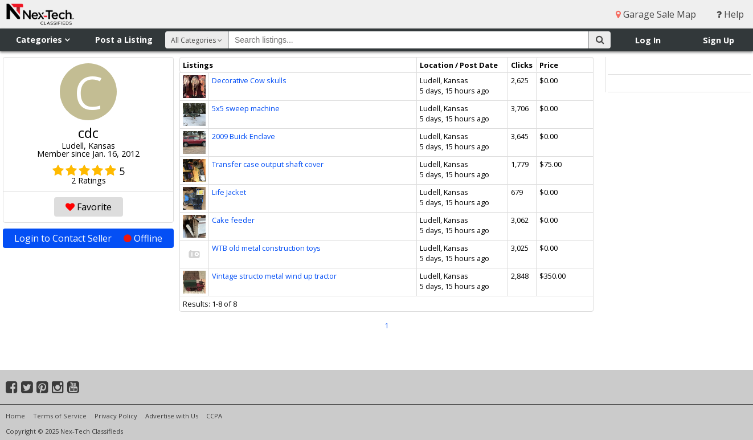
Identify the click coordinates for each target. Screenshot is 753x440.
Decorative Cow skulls (249, 80)
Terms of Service (60, 416)
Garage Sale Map (656, 14)
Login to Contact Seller (88, 238)
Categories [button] (42, 39)
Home (15, 416)
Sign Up (718, 40)
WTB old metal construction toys (266, 248)
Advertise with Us (171, 416)
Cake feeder (233, 220)
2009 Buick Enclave (243, 136)
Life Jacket (229, 192)
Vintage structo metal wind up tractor (274, 276)
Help (730, 14)
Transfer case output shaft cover (268, 164)
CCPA (214, 416)
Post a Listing (124, 39)
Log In (648, 40)
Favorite (89, 207)
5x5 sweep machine (246, 108)
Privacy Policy (116, 416)
